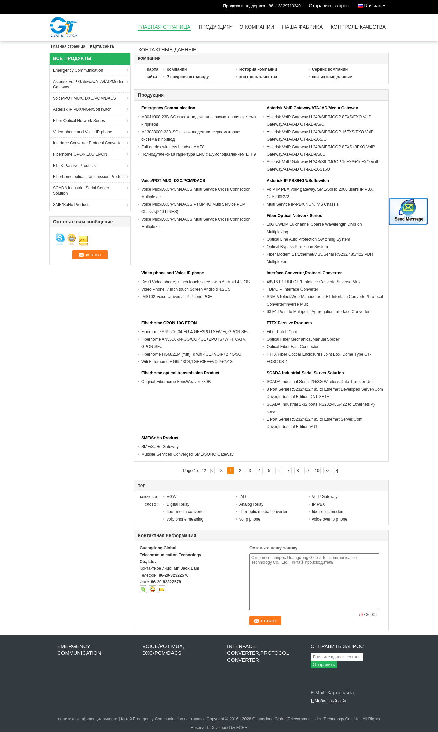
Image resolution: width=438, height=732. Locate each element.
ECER (242, 727)
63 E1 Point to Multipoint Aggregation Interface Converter (318, 311)
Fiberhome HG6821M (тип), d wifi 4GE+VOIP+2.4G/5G (191, 354)
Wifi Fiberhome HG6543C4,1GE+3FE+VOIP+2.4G (187, 361)
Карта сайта (340, 692)
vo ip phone (249, 519)
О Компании (256, 27)
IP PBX (318, 504)
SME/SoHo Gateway (160, 446)
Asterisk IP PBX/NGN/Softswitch (82, 109)
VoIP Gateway (325, 496)
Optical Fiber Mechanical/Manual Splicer (303, 339)
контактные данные (167, 49)
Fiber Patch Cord (282, 331)
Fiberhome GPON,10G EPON (80, 154)
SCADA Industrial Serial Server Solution (81, 191)
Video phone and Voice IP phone (82, 132)
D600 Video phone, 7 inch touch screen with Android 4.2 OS (195, 281)
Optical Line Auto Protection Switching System (308, 239)
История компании (258, 69)
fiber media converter (186, 511)
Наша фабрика (302, 27)
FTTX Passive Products (74, 165)
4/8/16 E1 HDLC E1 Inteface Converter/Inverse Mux (313, 281)
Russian (376, 4)
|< (211, 470)
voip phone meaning (185, 519)
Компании (177, 69)
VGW (172, 496)
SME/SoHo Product (70, 204)
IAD (242, 496)
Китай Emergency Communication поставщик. (164, 719)
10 (317, 470)
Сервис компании (330, 69)
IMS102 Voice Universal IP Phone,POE (176, 296)
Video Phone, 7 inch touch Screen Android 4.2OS (186, 289)
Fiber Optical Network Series (79, 120)
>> (326, 470)
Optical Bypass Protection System (297, 246)
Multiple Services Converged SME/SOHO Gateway (187, 454)
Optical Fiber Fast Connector (292, 346)
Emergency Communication (78, 70)
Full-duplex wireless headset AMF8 (172, 146)
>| (336, 470)
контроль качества (358, 27)
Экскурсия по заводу (188, 76)
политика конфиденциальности (87, 719)
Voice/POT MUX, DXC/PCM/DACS (84, 98)
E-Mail (317, 692)
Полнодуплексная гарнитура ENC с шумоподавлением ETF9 (198, 154)
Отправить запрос (329, 5)
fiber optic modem (328, 511)
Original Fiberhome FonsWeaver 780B (176, 381)
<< (221, 470)
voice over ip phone (329, 519)
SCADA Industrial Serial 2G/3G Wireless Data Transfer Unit (320, 381)
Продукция (214, 27)
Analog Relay (251, 504)
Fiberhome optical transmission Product (89, 176)
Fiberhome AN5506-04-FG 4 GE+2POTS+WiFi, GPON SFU (195, 331)
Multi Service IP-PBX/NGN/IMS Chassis (303, 204)
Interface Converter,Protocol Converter (88, 143)
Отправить (324, 664)
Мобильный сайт (329, 701)
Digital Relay (178, 504)
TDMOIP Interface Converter (292, 289)
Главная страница (164, 27)
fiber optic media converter (263, 511)
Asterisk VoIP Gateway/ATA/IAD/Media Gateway (88, 84)
